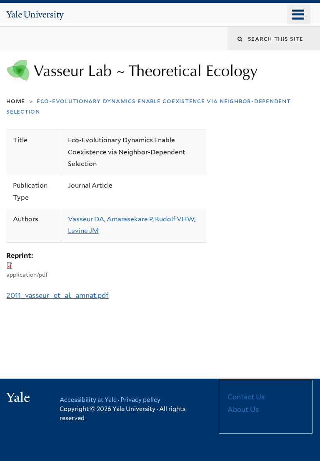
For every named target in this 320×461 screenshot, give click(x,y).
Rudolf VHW (174, 219)
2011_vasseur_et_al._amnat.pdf (57, 295)
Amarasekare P (129, 219)
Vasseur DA (86, 219)
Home (15, 101)
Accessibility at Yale (88, 399)
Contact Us (246, 397)
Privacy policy (140, 399)
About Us (243, 409)
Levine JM (83, 231)
